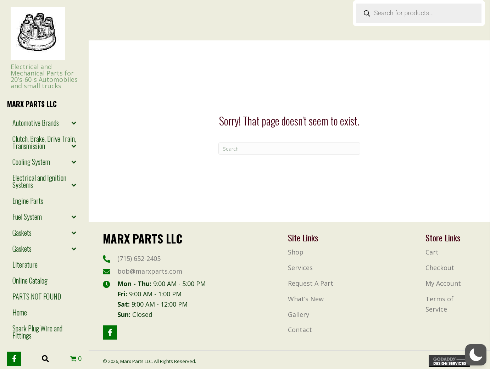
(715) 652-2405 (139, 258)
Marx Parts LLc (32, 104)
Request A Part (310, 283)
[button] (14, 359)
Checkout (439, 267)
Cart (432, 252)
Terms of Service (439, 304)
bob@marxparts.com (149, 271)
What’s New (306, 299)
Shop (296, 252)
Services (300, 267)
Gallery (298, 314)
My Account (443, 283)
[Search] (289, 148)
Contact (300, 329)
